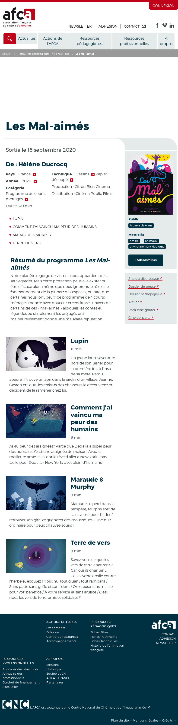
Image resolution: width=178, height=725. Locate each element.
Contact (169, 634)
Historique (53, 669)
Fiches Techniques (104, 641)
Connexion (164, 6)
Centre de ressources (62, 636)
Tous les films (146, 260)
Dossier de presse (142, 286)
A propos (166, 41)
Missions (52, 665)
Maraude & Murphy (30, 235)
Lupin (16, 219)
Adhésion (108, 26)
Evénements (55, 628)
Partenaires (55, 682)
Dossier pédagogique (145, 294)
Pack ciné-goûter (141, 310)
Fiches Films (99, 632)
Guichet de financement (21, 682)
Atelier (133, 302)
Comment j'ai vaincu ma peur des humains (52, 227)
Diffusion (52, 632)
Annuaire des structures (20, 669)
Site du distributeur (143, 278)
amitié (134, 241)
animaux (151, 241)
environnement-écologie (147, 246)
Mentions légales (145, 720)
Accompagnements (61, 641)
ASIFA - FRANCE (58, 678)
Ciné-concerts (139, 317)
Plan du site (120, 720)
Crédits (167, 720)
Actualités (26, 38)
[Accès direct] (9, 38)
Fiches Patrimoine (103, 636)
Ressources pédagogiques (89, 41)
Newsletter (80, 26)
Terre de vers (24, 243)
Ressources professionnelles (134, 41)
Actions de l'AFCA (52, 41)
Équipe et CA (56, 673)
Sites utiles (10, 687)
